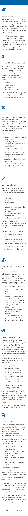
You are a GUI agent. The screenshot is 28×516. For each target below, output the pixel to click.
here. (8, 480)
